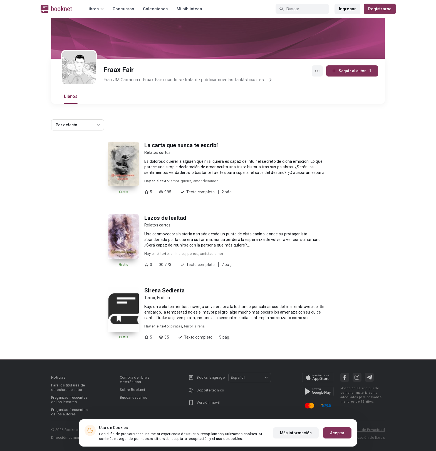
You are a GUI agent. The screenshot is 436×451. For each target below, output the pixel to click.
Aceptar (337, 434)
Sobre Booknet (132, 390)
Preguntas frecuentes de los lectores (69, 399)
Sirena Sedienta (164, 290)
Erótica (163, 297)
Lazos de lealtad (165, 218)
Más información (296, 434)
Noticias (58, 377)
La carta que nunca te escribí (181, 145)
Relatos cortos (157, 152)
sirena (200, 326)
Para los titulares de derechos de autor (68, 387)
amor (174, 181)
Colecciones (155, 8)
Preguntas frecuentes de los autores (69, 412)
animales (177, 254)
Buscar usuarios (133, 397)
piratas (176, 326)
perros (193, 254)
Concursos (123, 8)
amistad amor (211, 254)
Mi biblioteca (189, 8)
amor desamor (205, 181)
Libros (71, 96)
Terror (149, 297)
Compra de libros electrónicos (134, 379)
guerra (186, 181)
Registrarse (380, 8)
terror (188, 326)
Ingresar (347, 8)
